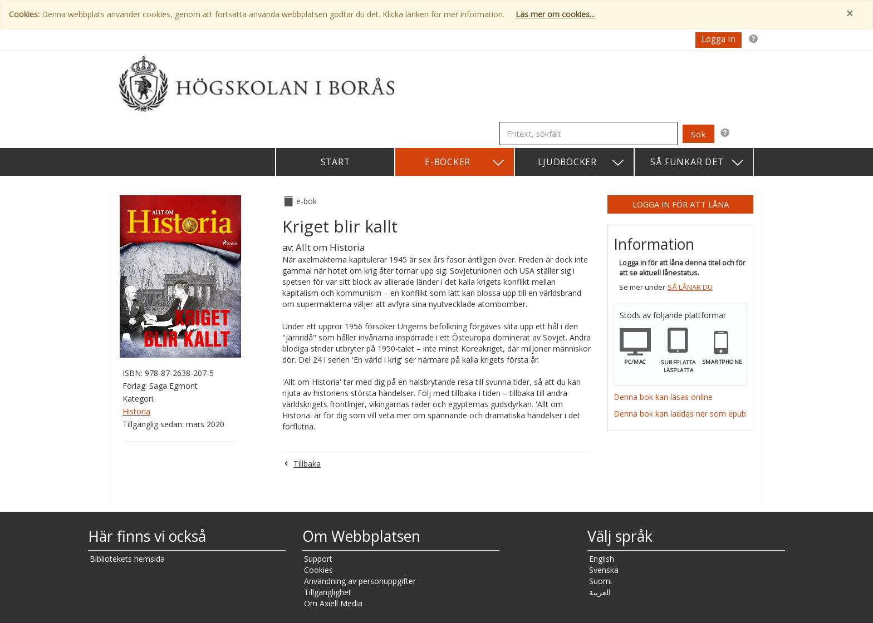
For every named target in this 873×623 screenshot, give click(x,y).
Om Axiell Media (333, 603)
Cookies (318, 570)
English (601, 558)
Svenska (604, 570)
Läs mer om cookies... (555, 14)
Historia (136, 411)
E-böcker (465, 163)
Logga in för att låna (680, 204)
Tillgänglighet (327, 592)
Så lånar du (690, 287)
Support (318, 558)
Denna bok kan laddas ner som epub (680, 413)
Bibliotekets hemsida (127, 558)
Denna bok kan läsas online (663, 397)
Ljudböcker (581, 163)
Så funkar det (697, 163)
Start (335, 162)
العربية (600, 592)
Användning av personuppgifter (360, 581)
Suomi (600, 581)
